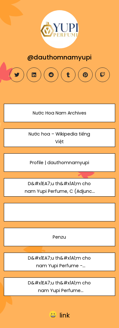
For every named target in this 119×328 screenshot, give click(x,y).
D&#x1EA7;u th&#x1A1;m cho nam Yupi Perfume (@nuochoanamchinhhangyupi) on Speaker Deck (59, 294)
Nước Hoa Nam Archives (59, 113)
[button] (59, 315)
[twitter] (17, 74)
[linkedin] (34, 74)
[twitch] (102, 74)
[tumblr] (68, 74)
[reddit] (51, 74)
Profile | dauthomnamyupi (59, 162)
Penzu (59, 237)
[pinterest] (85, 74)
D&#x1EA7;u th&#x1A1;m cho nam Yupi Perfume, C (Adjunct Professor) (59, 191)
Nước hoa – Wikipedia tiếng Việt (59, 138)
